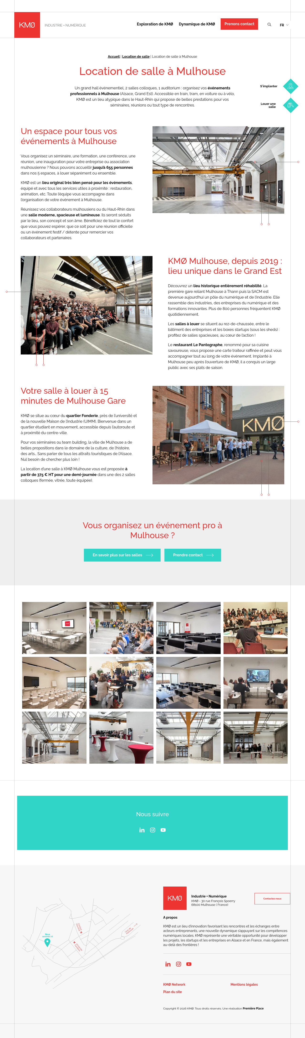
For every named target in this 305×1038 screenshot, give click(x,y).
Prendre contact (188, 555)
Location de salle (136, 56)
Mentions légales (244, 984)
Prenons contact (239, 24)
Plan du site (172, 992)
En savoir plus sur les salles (117, 555)
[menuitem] (284, 25)
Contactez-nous (272, 898)
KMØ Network (174, 984)
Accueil (114, 56)
